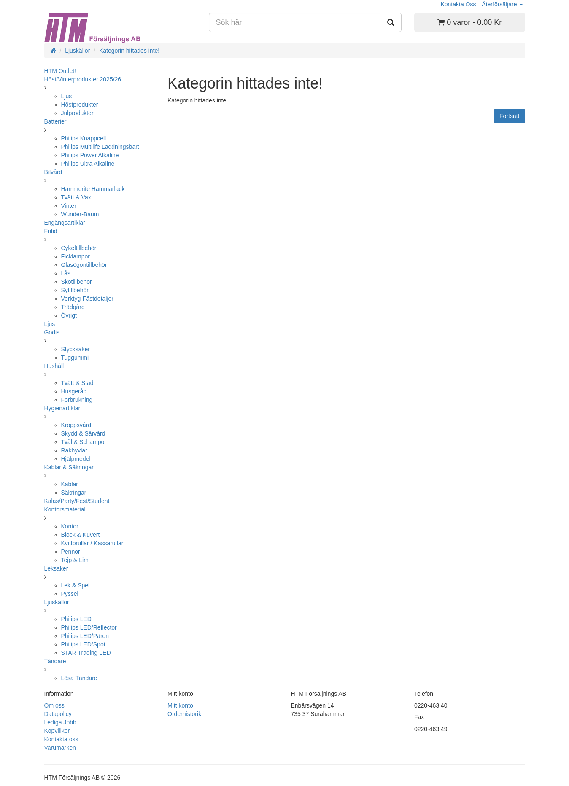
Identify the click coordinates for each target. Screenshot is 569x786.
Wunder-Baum (80, 214)
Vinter (68, 205)
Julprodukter (77, 113)
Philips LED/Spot (83, 644)
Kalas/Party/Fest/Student (77, 501)
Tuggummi (75, 357)
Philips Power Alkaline (90, 155)
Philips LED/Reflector (89, 627)
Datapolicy (58, 714)
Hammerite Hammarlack (93, 189)
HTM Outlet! (60, 70)
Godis (52, 332)
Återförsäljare (502, 4)
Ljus (66, 96)
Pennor (70, 551)
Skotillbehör (76, 281)
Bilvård (53, 172)
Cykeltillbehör (79, 248)
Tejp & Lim (75, 560)
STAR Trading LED (86, 652)
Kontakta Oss (458, 4)
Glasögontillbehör (84, 264)
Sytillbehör (75, 290)
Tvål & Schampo (83, 442)
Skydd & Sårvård (83, 433)
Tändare (55, 661)
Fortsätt (509, 116)
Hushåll (54, 366)
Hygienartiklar (62, 408)
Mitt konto (180, 705)
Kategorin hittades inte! (129, 50)
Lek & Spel (75, 585)
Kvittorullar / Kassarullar (92, 543)
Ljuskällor (77, 50)
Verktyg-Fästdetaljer (87, 298)
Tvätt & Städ (77, 383)
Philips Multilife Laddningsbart (100, 146)
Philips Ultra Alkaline (88, 163)
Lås (66, 273)
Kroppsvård (76, 425)
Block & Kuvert (80, 534)
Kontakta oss (61, 739)
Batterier (55, 121)
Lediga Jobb (60, 722)
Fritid (50, 231)
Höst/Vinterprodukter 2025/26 (82, 79)
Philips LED (76, 619)
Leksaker (56, 568)
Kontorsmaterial (65, 509)
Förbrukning (77, 399)
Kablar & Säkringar (69, 467)
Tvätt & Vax (76, 197)
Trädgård (73, 307)
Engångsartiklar (64, 222)
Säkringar (73, 492)
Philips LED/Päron (85, 636)
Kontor (69, 526)
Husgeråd (74, 391)
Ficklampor (75, 256)
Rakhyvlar (74, 450)
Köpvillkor (57, 730)
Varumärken (60, 747)
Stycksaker (75, 349)
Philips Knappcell (83, 138)
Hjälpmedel (76, 458)
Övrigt (69, 315)
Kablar (69, 484)
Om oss (54, 705)
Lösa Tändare (79, 678)
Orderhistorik (184, 714)
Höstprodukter (79, 104)
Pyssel (69, 593)
